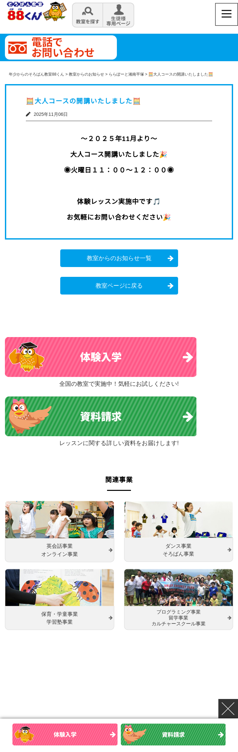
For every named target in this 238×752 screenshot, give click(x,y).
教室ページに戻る (119, 285)
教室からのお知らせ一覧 (119, 258)
